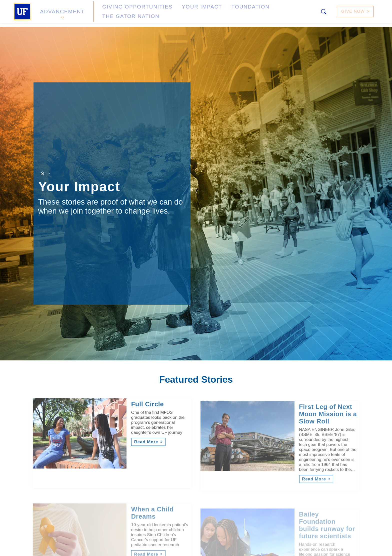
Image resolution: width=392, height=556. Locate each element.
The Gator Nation (264, 13)
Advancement (62, 13)
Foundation (217, 13)
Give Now (356, 13)
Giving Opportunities (124, 13)
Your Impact (177, 13)
